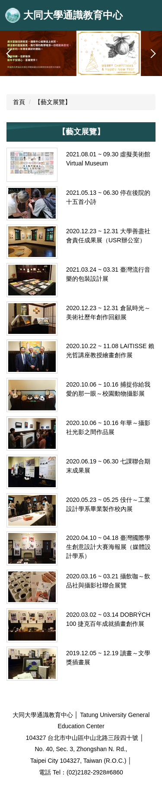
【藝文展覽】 (53, 101)
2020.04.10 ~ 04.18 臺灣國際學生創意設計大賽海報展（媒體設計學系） (108, 546)
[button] (11, 53)
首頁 (19, 101)
